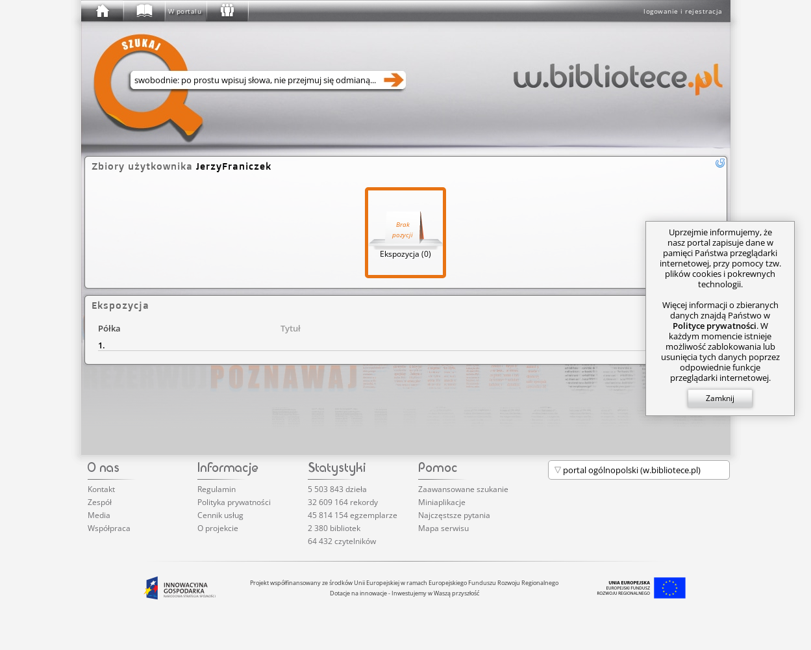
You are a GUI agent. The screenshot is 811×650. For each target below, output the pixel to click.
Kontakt (101, 489)
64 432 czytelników (342, 541)
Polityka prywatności (234, 502)
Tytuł (291, 328)
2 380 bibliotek (334, 528)
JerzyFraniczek (233, 166)
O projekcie (217, 528)
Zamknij (720, 398)
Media (99, 515)
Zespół (100, 502)
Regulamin (216, 489)
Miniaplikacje (442, 502)
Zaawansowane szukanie (463, 489)
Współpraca (109, 528)
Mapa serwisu (443, 528)
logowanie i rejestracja (683, 11)
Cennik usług (220, 515)
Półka (109, 328)
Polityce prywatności (714, 326)
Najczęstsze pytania (454, 515)
